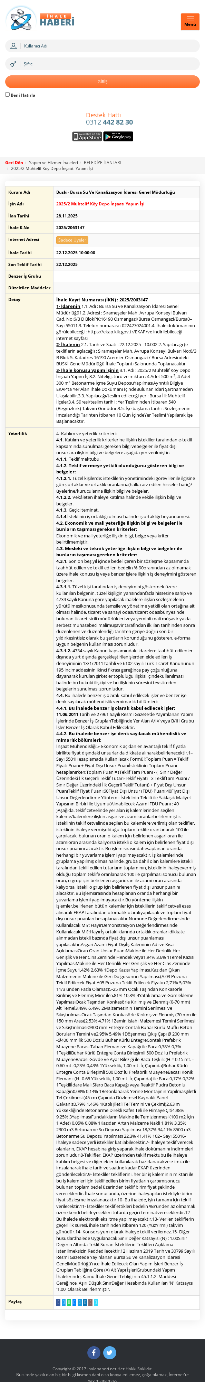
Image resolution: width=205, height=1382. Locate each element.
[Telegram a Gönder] (76, 1282)
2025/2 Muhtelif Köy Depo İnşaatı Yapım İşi (52, 168)
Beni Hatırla (20, 95)
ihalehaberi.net (101, 1349)
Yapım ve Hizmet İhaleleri (53, 162)
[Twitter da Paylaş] (60, 1282)
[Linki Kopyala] (93, 1282)
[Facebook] (93, 1333)
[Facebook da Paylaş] (55, 1282)
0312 (109, 119)
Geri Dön (14, 162)
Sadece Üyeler (69, 240)
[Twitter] (109, 1333)
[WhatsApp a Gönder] (66, 1282)
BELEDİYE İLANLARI (102, 162)
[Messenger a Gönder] (71, 1282)
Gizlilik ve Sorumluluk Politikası (102, 1367)
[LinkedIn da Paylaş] (82, 1282)
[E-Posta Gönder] (87, 1282)
